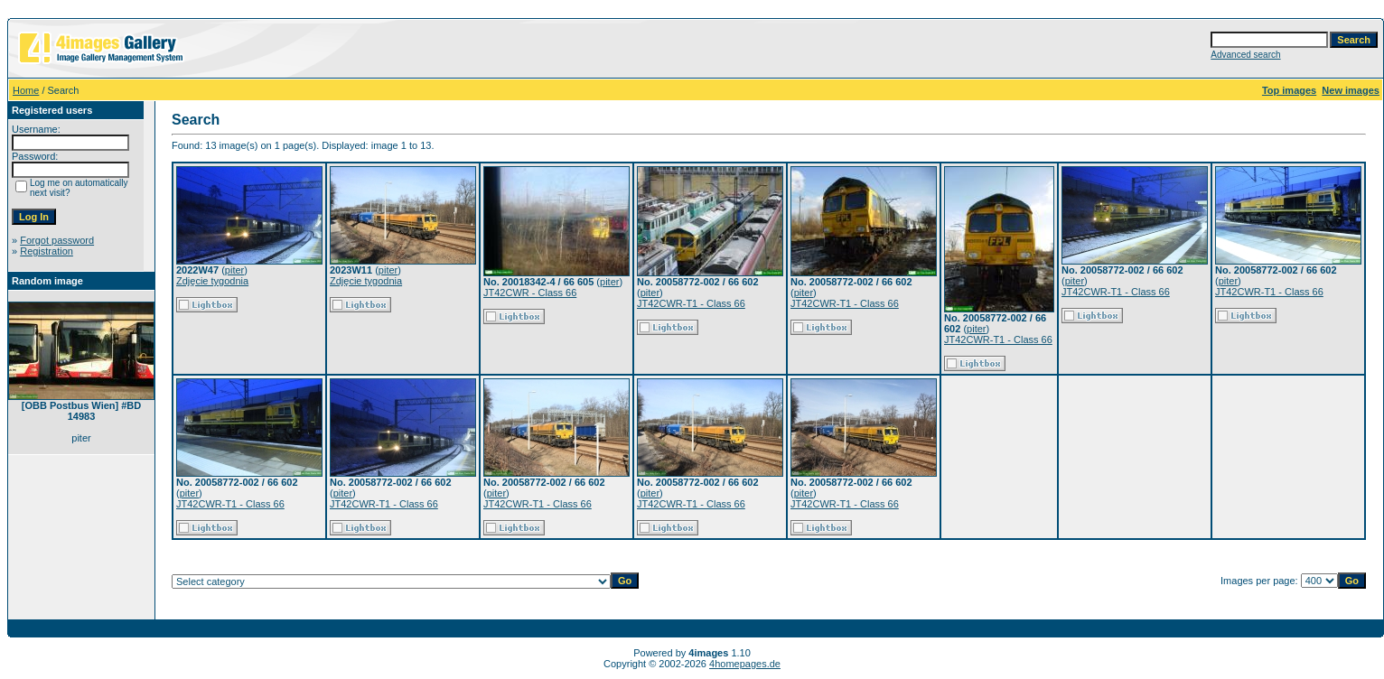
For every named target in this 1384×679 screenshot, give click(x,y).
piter (234, 270)
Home (26, 90)
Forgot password (57, 240)
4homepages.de (745, 663)
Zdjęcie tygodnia (212, 280)
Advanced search (1245, 55)
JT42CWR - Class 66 (529, 292)
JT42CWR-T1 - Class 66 (691, 303)
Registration (46, 251)
